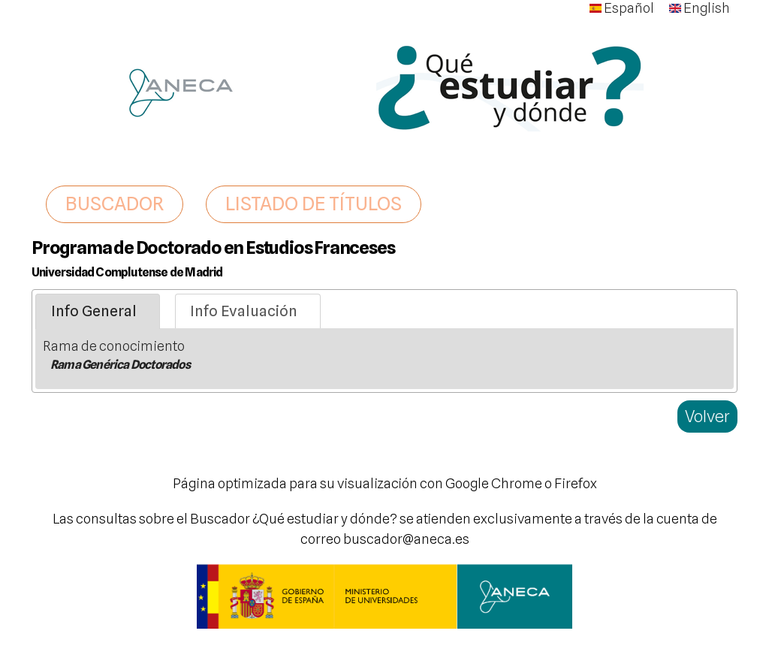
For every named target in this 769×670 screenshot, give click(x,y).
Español (622, 8)
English (699, 8)
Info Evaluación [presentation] (243, 311)
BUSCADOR (114, 203)
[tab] (97, 312)
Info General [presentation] (94, 311)
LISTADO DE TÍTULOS (313, 203)
